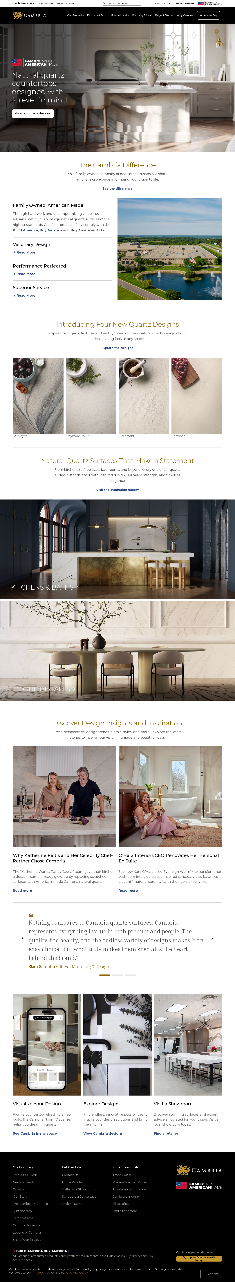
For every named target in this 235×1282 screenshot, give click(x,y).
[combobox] (120, 3)
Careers (18, 1189)
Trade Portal (122, 1175)
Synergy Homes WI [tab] (130, 975)
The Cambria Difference (30, 1204)
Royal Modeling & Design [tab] (104, 975)
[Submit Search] (104, 3)
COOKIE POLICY (77, 1274)
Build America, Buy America (37, 230)
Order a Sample (73, 1204)
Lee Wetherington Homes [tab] (117, 975)
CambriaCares (163, 3)
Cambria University (26, 1225)
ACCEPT (213, 1275)
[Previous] (23, 938)
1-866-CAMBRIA (185, 3)
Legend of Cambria (27, 1232)
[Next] (212, 938)
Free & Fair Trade (25, 1175)
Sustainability (22, 1211)
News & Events (24, 1182)
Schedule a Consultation (80, 1196)
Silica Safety (121, 1204)
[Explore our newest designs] (117, 188)
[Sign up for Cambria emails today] (199, 1259)
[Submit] (104, 3)
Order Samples (45, 3)
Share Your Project (27, 1239)
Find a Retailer (72, 1182)
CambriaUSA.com (23, 3)
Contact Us (70, 1175)
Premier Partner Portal (130, 1182)
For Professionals (66, 3)
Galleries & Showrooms (79, 1189)
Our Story (20, 1196)
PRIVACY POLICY (43, 1274)
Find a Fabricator (125, 1211)
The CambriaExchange (129, 1189)
